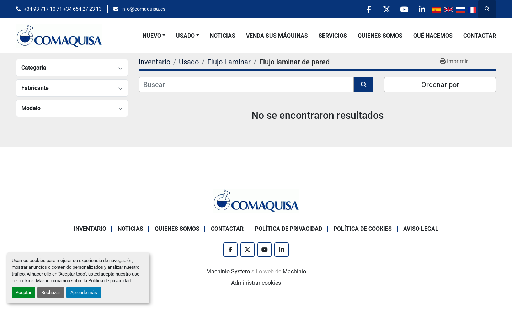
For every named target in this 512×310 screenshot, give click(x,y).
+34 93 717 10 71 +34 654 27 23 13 (63, 9)
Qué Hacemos (433, 35)
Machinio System (228, 271)
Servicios (333, 35)
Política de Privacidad (288, 228)
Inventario (90, 228)
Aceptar (23, 292)
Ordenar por (440, 84)
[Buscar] (246, 84)
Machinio (294, 271)
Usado (185, 35)
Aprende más (83, 292)
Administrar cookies (256, 282)
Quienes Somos (380, 35)
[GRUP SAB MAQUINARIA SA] (256, 200)
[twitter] (385, 9)
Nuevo (152, 35)
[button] (154, 36)
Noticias (222, 35)
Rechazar (50, 292)
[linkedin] (422, 9)
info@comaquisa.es (143, 9)
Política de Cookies (363, 228)
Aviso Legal (420, 228)
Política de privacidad (109, 280)
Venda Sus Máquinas (277, 35)
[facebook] (367, 9)
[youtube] (403, 9)
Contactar (479, 35)
